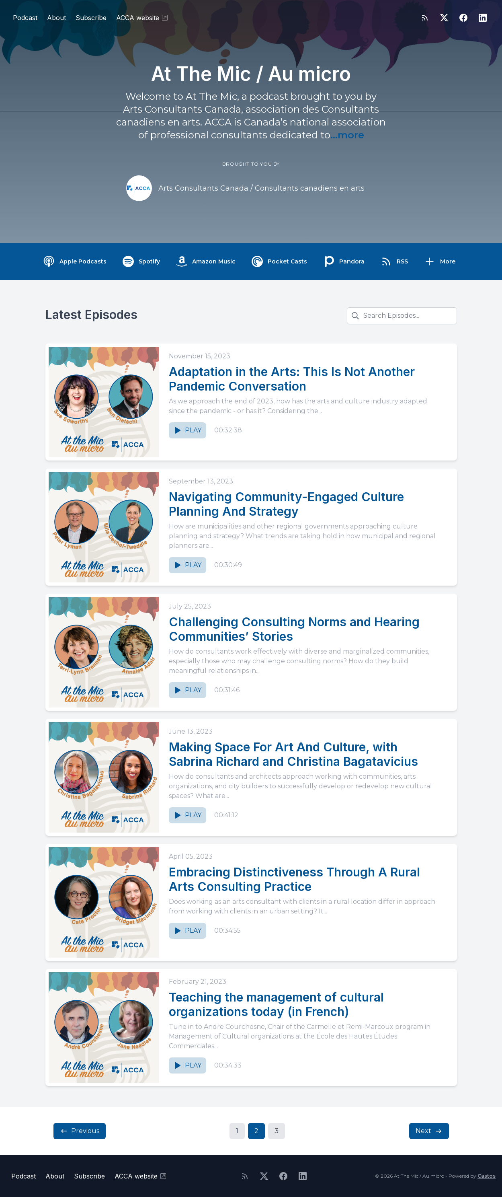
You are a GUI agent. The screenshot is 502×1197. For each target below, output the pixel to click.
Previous (79, 1131)
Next (429, 1131)
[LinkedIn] (483, 18)
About (56, 18)
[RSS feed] (425, 18)
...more (347, 135)
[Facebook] (463, 18)
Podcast (25, 18)
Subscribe (91, 18)
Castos (486, 1176)
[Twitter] (444, 18)
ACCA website (142, 18)
